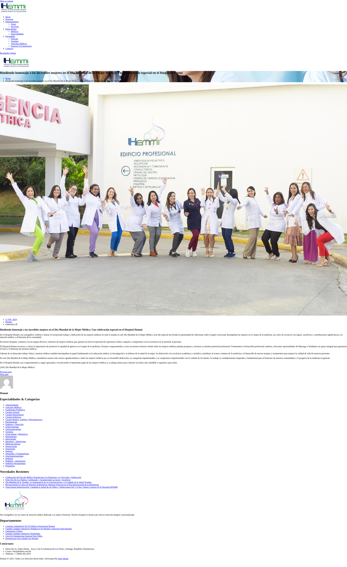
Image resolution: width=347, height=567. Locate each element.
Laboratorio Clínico (14, 531)
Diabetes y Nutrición (14, 424)
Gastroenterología (13, 429)
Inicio (7, 17)
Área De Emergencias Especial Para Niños (23, 536)
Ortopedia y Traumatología (17, 454)
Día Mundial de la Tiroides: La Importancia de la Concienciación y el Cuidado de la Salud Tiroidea (48, 482)
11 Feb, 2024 (11, 319)
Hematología (11, 436)
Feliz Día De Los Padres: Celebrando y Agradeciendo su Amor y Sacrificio (37, 480)
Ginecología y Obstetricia (16, 434)
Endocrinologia (12, 427)
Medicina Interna (12, 444)
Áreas (13, 24)
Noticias (14, 39)
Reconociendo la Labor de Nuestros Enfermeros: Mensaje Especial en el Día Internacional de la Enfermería (52, 485)
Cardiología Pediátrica (15, 410)
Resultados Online (8, 53)
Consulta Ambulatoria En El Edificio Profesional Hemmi (30, 526)
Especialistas (11, 29)
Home (8, 78)
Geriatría (9, 432)
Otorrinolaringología (14, 456)
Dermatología (11, 422)
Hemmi (8, 322)
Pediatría (9, 458)
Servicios (15, 26)
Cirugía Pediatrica (13, 417)
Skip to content (6, 1)
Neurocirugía (11, 446)
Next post (4, 374)
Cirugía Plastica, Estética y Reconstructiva (23, 419)
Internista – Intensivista (15, 441)
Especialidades (17, 34)
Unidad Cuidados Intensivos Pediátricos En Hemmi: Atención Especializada (38, 529)
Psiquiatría (10, 466)
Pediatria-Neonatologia (15, 463)
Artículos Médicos (19, 44)
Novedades (10, 36)
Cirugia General (12, 412)
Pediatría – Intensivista (15, 461)
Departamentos (12, 22)
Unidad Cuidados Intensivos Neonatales (22, 533)
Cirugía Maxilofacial (14, 415)
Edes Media (63, 559)
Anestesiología (11, 405)
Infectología (10, 439)
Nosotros (9, 19)
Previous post (6, 372)
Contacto (9, 48)
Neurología (10, 449)
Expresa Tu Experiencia (21, 46)
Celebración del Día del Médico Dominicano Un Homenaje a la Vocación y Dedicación (43, 477)
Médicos (14, 31)
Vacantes (15, 41)
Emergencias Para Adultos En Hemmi (21, 538)
